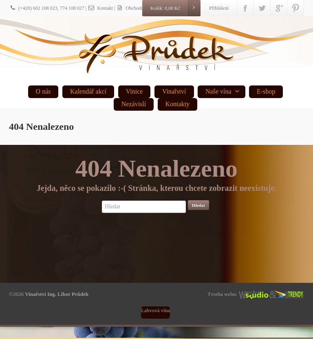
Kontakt (100, 8)
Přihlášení (219, 8)
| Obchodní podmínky (140, 8)
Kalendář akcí (88, 91)
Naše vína (222, 91)
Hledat (198, 205)
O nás (43, 91)
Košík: (175, 8)
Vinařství (174, 91)
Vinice (134, 91)
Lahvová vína (155, 310)
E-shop (266, 91)
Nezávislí (133, 104)
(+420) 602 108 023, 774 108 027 (46, 8)
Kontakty (177, 104)
